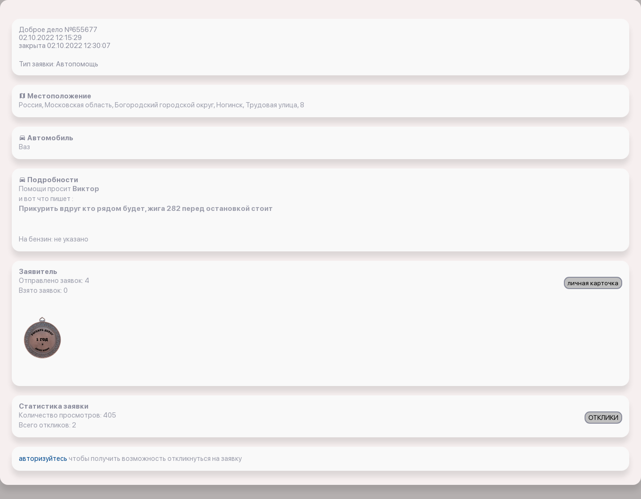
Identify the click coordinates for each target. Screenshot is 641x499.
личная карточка (593, 283)
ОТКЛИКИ (603, 417)
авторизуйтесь (44, 458)
